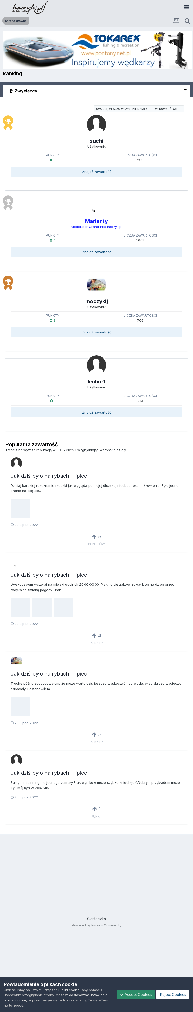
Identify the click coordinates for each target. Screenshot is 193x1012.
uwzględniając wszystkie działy (123, 108)
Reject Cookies (172, 994)
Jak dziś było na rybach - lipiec (49, 476)
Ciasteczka (96, 918)
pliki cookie (71, 990)
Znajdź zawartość (96, 172)
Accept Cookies (136, 994)
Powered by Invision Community (96, 925)
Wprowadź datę (168, 108)
